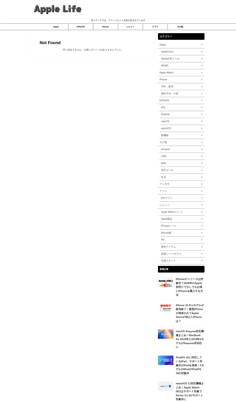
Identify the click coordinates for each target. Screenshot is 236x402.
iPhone (105, 27)
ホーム (123, 392)
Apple (56, 27)
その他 (180, 27)
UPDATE (81, 27)
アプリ (155, 27)
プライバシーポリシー (105, 392)
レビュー (130, 27)
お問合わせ (135, 392)
